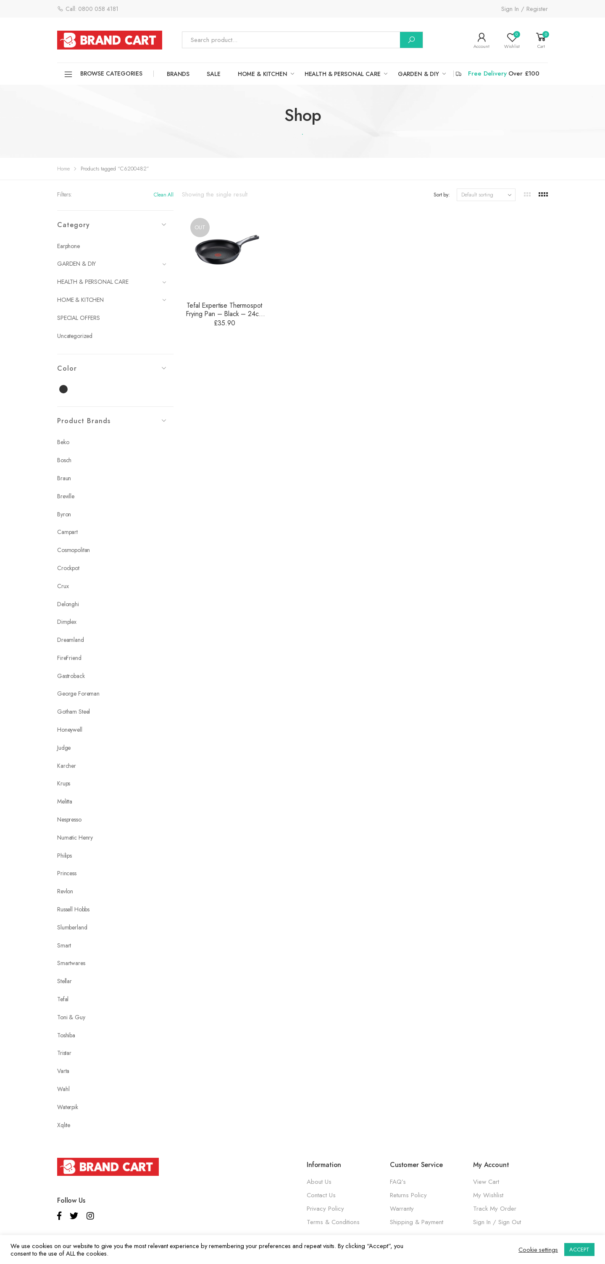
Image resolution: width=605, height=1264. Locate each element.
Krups (63, 783)
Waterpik (67, 1107)
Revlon (65, 891)
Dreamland (70, 640)
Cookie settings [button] (538, 1250)
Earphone (68, 246)
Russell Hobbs (73, 909)
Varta (63, 1071)
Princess (66, 873)
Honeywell (69, 729)
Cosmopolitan (73, 550)
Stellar (64, 981)
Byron (64, 514)
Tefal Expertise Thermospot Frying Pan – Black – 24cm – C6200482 (224, 314)
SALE (213, 74)
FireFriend (69, 658)
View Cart (486, 1181)
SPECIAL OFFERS (78, 318)
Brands (178, 74)
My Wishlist (488, 1195)
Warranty (402, 1208)
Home (63, 169)
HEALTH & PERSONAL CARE (343, 74)
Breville (65, 496)
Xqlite (63, 1125)
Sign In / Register (524, 8)
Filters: (64, 194)
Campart (67, 532)
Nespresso (69, 819)
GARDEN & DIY (418, 74)
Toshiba (66, 1035)
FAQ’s (398, 1181)
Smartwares (71, 963)
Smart (64, 945)
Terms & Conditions (333, 1222)
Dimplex (66, 622)
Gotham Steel (73, 711)
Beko (63, 442)
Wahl (63, 1089)
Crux (62, 586)
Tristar (64, 1053)
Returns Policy (408, 1195)
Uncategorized (74, 336)
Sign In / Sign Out (497, 1222)
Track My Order (494, 1208)
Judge (64, 747)
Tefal (62, 999)
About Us (319, 1181)
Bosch (64, 460)
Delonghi (68, 604)
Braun (64, 478)
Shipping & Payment (416, 1222)
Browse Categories (102, 74)
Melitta (64, 801)
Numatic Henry (75, 837)
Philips (64, 855)
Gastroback (71, 676)
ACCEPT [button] (579, 1250)
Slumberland (72, 927)
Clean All (164, 195)
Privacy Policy (325, 1208)
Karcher (66, 766)
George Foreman (78, 693)
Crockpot (68, 568)
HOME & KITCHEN (262, 74)
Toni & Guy (71, 1017)
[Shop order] (486, 194)
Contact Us (321, 1195)
